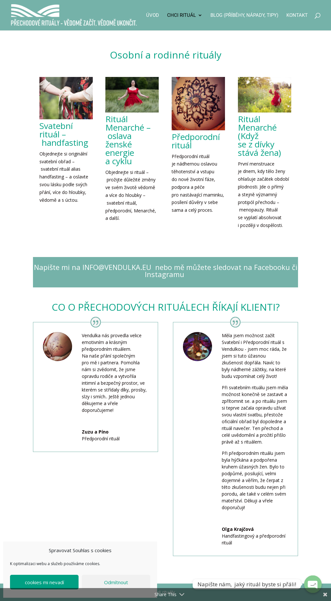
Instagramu (165, 274)
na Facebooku (265, 267)
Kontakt (297, 15)
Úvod (152, 15)
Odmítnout (116, 582)
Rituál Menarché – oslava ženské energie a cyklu (128, 140)
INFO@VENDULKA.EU (116, 267)
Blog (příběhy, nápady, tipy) (244, 15)
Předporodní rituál (196, 141)
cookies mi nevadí (44, 582)
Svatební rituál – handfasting (63, 134)
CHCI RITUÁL (181, 15)
